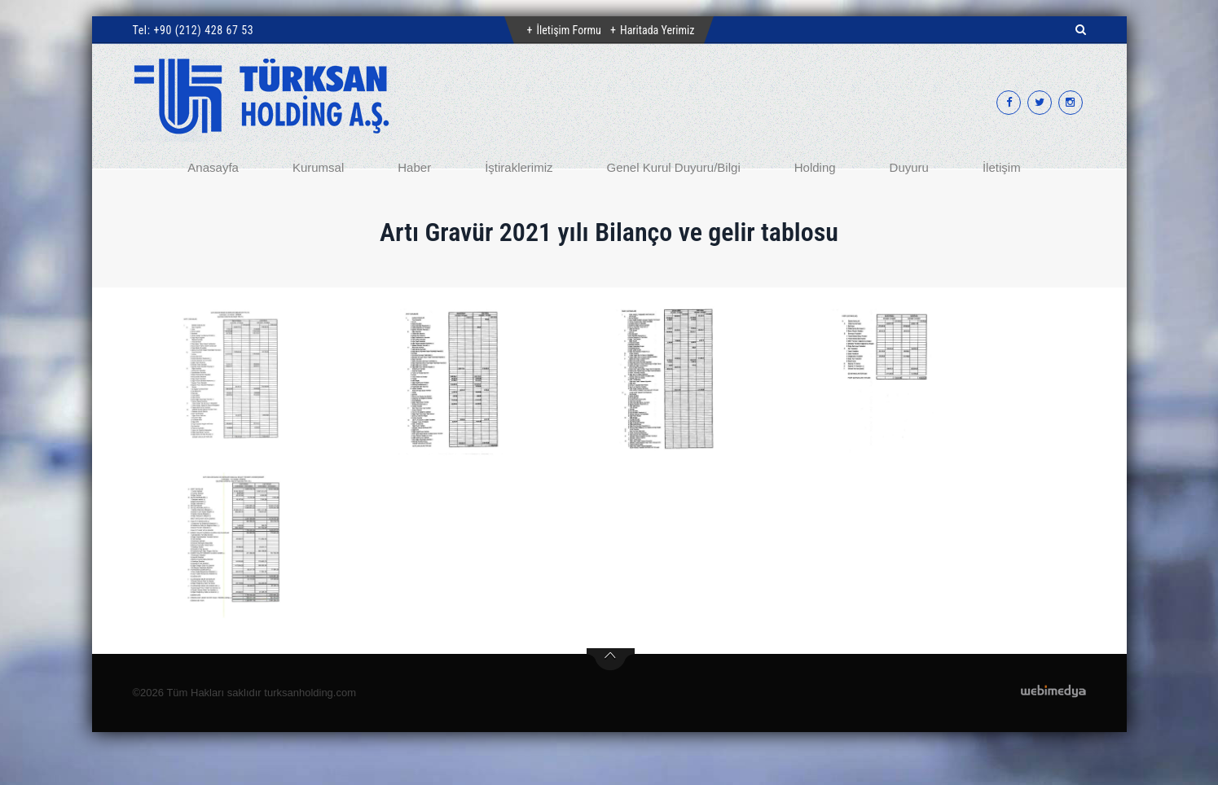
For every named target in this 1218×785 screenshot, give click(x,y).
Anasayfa (213, 167)
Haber (414, 167)
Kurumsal (318, 167)
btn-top (611, 659)
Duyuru (909, 167)
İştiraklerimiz (518, 167)
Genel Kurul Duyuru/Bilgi (673, 167)
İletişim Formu (569, 30)
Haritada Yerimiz (657, 30)
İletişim (1002, 167)
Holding (815, 167)
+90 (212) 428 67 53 (203, 30)
